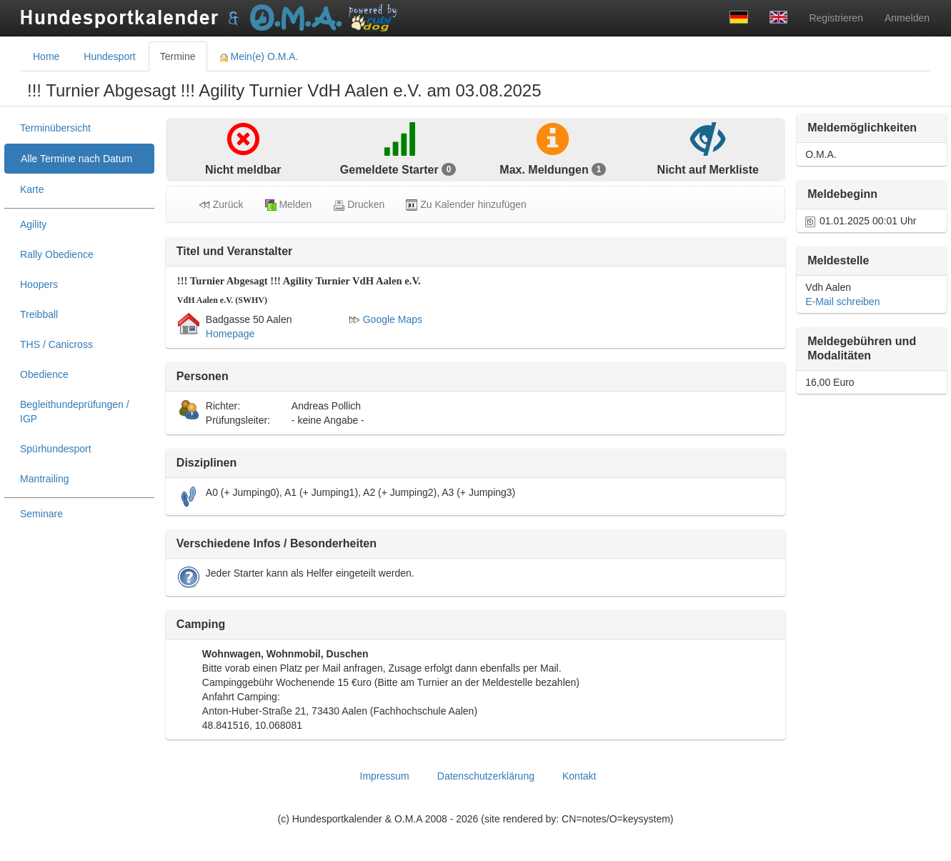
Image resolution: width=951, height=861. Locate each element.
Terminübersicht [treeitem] (55, 128)
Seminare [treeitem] (41, 513)
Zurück (221, 205)
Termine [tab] (178, 56)
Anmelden (907, 18)
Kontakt (579, 776)
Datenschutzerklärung (485, 776)
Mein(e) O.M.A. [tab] (259, 56)
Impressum (384, 776)
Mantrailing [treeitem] (44, 478)
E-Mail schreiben (842, 301)
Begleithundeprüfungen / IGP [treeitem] (74, 411)
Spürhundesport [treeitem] (55, 448)
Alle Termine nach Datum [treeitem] (76, 158)
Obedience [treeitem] (44, 374)
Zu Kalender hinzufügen (466, 205)
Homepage (230, 333)
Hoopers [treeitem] (39, 284)
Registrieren (835, 18)
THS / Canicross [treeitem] (56, 344)
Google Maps (385, 319)
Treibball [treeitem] (39, 314)
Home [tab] (46, 56)
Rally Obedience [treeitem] (57, 254)
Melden (288, 205)
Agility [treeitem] (33, 224)
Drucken (358, 205)
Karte (32, 189)
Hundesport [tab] (109, 56)
